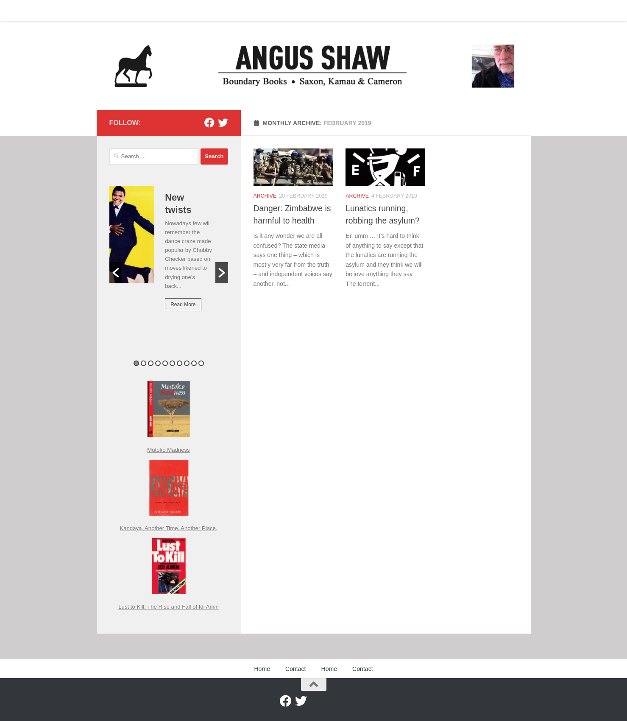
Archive (265, 197)
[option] (168, 254)
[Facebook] (209, 122)
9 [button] (194, 363)
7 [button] (179, 363)
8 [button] (186, 363)
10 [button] (201, 363)
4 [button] (158, 363)
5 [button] (165, 363)
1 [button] (136, 363)
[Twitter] (223, 122)
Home (111, 10)
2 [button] (143, 363)
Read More (182, 304)
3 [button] (150, 363)
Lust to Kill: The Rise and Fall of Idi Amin (168, 607)
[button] (115, 272)
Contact (140, 10)
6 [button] (172, 363)
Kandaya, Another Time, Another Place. (168, 528)
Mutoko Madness (168, 450)
